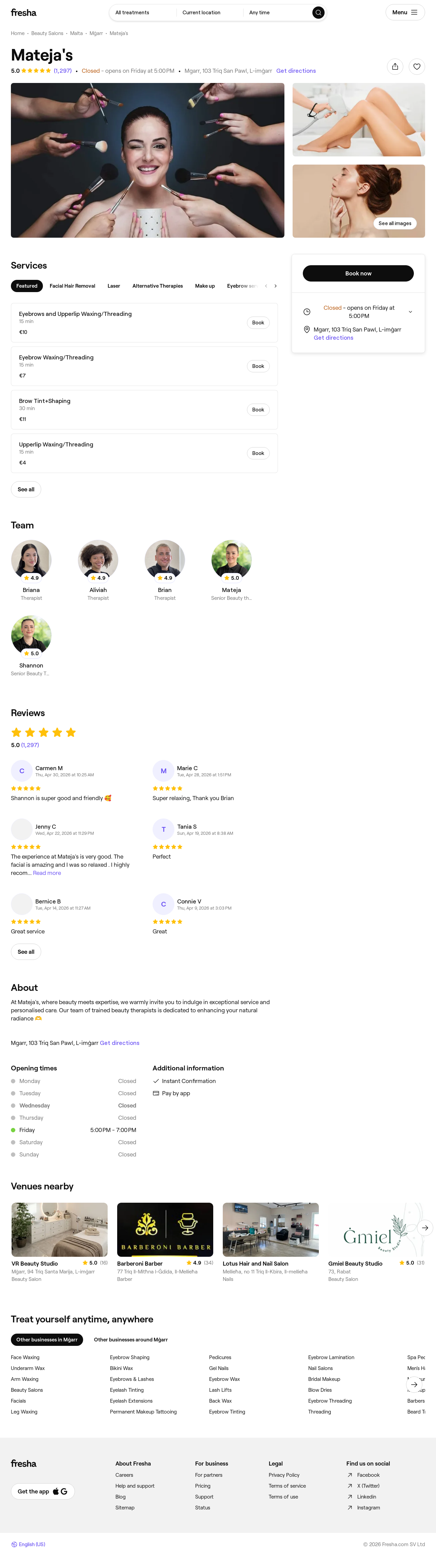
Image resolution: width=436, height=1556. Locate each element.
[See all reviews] (62, 71)
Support (204, 1497)
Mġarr (96, 33)
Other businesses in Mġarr (47, 1339)
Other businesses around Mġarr (131, 1339)
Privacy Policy (284, 1475)
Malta (76, 33)
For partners (208, 1475)
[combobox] (143, 12)
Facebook (363, 1475)
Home (18, 33)
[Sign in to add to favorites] (417, 66)
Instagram (363, 1507)
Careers (124, 1475)
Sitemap (125, 1507)
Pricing (203, 1486)
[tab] (27, 286)
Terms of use (283, 1497)
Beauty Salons (47, 33)
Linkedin (361, 1496)
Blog (120, 1497)
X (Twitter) (362, 1486)
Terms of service (287, 1486)
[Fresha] (23, 12)
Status (202, 1507)
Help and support (135, 1486)
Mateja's (119, 33)
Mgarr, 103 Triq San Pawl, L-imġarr (228, 71)
